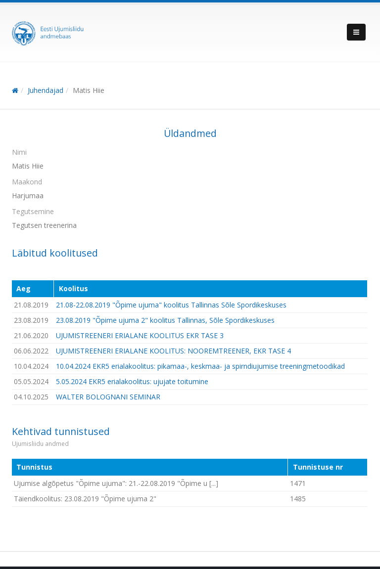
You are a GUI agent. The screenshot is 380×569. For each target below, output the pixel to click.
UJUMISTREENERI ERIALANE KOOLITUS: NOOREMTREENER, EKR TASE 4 (173, 350)
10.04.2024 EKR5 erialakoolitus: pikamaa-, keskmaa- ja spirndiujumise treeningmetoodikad (200, 366)
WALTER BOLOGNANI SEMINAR (108, 396)
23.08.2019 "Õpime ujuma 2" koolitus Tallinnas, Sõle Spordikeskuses (165, 320)
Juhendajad (45, 90)
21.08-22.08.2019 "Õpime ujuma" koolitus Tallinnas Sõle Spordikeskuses (171, 304)
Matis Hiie (88, 90)
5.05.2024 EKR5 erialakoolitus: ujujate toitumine (132, 381)
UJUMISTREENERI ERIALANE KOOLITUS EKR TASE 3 (140, 335)
